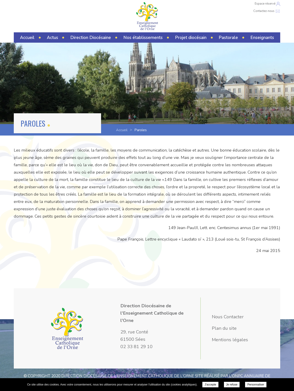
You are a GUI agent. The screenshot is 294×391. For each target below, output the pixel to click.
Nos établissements (143, 38)
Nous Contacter (228, 317)
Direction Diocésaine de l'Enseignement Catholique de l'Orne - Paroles (147, 16)
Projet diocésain (190, 38)
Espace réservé (267, 4)
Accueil (27, 38)
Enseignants (262, 38)
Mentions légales (230, 340)
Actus (52, 38)
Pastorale (228, 38)
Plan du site (224, 328)
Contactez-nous (266, 11)
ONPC (237, 376)
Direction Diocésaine (90, 38)
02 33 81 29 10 (136, 347)
